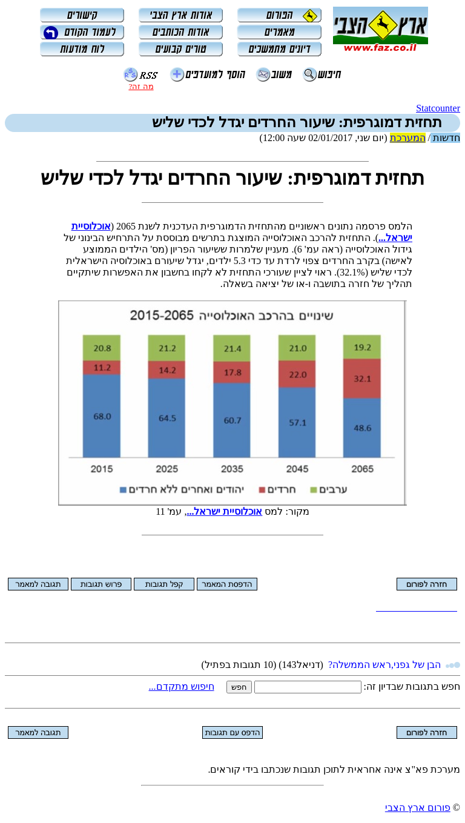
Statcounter (438, 108)
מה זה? (140, 86)
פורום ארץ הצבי (417, 807)
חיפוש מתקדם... (181, 686)
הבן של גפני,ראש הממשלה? (384, 664)
